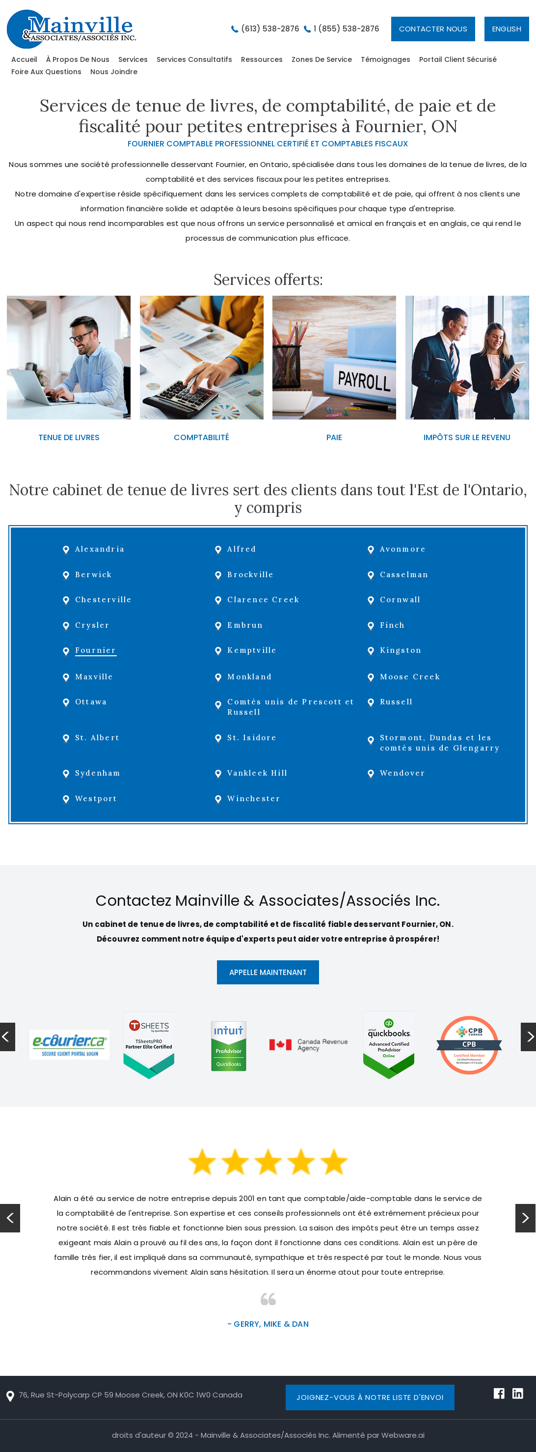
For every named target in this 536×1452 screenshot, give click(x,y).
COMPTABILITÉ (201, 437)
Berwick (95, 574)
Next (525, 1218)
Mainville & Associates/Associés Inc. (265, 1435)
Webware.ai (403, 1435)
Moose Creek (410, 676)
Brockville (252, 574)
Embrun (247, 625)
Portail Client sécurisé (458, 59)
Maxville (96, 676)
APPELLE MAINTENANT (268, 972)
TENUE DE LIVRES (69, 437)
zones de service (322, 59)
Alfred (243, 549)
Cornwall (401, 599)
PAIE (334, 437)
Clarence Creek (265, 599)
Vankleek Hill (259, 773)
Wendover (403, 773)
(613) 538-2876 (270, 29)
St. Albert (99, 737)
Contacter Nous (433, 29)
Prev (10, 1218)
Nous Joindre (113, 72)
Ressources (262, 59)
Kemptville (253, 650)
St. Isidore (253, 737)
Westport (98, 798)
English (506, 29)
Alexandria (102, 549)
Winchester (255, 798)
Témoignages (385, 59)
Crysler (94, 625)
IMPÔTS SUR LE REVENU (467, 437)
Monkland (251, 676)
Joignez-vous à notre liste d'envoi (369, 1397)
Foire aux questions (46, 72)
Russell (396, 701)
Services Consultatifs (194, 59)
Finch (393, 625)
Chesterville (105, 599)
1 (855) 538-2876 (346, 29)
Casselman (404, 574)
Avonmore (403, 549)
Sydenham (100, 773)
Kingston (401, 650)
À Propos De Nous (77, 59)
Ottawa (93, 701)
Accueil (24, 59)
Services (133, 59)
